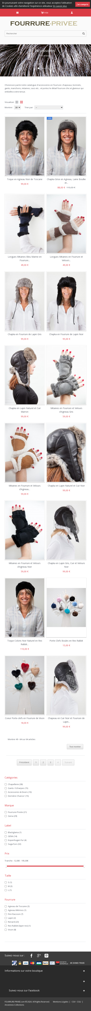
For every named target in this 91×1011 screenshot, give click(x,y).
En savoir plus (60, 6)
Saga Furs (14, 844)
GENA (12, 836)
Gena (12, 816)
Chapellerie (15, 784)
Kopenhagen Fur (17, 840)
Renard (13, 921)
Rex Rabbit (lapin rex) (19, 925)
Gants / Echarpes (18, 788)
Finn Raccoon (15, 914)
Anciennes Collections (14, 1005)
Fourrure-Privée (17, 812)
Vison (12, 929)
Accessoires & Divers (19, 792)
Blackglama (14, 832)
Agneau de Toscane (18, 906)
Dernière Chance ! (18, 796)
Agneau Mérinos (17, 910)
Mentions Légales (60, 1001)
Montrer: (9, 107)
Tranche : (9, 860)
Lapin (12, 918)
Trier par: (29, 107)
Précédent (24, 762)
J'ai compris (82, 4)
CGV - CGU (76, 1001)
